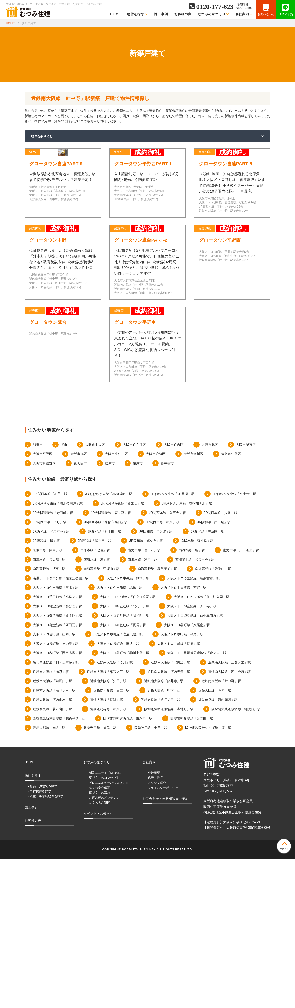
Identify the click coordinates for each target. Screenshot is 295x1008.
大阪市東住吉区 (116, 603)
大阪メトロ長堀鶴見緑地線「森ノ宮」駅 (196, 802)
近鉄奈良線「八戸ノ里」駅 (160, 848)
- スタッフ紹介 (156, 931)
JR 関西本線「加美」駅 (50, 643)
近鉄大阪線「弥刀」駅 (214, 839)
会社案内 (244, 14)
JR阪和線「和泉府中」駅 (51, 680)
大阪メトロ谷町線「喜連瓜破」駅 (118, 783)
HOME (115, 14)
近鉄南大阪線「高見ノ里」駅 (54, 839)
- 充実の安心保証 (98, 936)
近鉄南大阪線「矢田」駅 (108, 830)
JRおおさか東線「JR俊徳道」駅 (109, 643)
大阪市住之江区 (134, 593)
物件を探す (137, 14)
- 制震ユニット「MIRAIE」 (105, 921)
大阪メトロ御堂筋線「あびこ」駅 (57, 755)
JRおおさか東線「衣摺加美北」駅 (187, 652)
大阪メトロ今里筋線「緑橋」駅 (120, 736)
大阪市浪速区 (156, 603)
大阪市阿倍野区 (44, 612)
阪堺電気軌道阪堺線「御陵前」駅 (236, 858)
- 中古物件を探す (39, 940)
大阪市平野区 (42, 603)
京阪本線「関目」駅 (47, 699)
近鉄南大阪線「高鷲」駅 (111, 839)
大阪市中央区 (95, 593)
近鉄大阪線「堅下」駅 (164, 839)
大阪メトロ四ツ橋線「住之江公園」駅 (201, 746)
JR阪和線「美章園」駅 (207, 680)
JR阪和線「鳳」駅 (46, 689)
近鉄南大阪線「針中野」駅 (221, 830)
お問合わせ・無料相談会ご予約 (165, 947)
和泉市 (38, 593)
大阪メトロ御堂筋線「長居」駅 (123, 773)
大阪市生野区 (231, 603)
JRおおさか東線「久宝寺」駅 (234, 643)
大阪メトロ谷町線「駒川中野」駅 (124, 802)
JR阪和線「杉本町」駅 (104, 680)
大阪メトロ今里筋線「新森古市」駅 (193, 727)
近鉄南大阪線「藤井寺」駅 (164, 830)
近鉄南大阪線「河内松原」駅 (229, 820)
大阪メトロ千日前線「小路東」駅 (57, 746)
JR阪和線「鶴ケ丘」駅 (94, 689)
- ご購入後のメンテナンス (105, 946)
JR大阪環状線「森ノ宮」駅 (111, 661)
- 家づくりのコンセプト (103, 926)
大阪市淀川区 (193, 603)
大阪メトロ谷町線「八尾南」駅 (187, 773)
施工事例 (161, 14)
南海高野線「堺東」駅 (49, 717)
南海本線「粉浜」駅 (142, 708)
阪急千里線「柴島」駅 (100, 876)
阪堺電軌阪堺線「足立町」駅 (191, 867)
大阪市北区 (210, 593)
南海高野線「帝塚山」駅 (102, 717)
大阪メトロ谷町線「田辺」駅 (118, 792)
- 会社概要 (153, 921)
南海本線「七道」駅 (95, 699)
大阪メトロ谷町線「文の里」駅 (56, 792)
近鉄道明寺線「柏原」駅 (108, 858)
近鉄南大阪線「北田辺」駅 (170, 811)
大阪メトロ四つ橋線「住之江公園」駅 (128, 746)
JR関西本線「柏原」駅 (162, 671)
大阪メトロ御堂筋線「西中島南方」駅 (195, 764)
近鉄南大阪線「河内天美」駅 (169, 820)
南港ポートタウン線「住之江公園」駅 (60, 727)
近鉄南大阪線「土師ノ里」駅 (229, 811)
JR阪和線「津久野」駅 (156, 680)
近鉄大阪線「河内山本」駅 (52, 848)
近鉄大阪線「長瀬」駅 (106, 848)
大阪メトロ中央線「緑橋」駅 (128, 727)
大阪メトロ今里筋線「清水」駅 (56, 736)
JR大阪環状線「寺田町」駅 (53, 661)
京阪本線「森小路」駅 (197, 689)
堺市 (64, 593)
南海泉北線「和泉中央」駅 (195, 708)
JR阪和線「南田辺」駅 (214, 671)
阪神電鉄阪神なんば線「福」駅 (208, 876)
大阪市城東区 (246, 593)
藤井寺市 (167, 612)
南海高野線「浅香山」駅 (213, 717)
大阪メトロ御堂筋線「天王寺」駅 (191, 755)
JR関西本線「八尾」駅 (220, 661)
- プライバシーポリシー (162, 936)
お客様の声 (183, 14)
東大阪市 (80, 612)
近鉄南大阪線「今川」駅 (115, 811)
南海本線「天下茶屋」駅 (241, 699)
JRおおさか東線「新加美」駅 (122, 652)
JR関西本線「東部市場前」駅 (106, 671)
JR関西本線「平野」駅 (49, 671)
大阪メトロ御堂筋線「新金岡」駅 (57, 764)
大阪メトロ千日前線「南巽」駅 (183, 736)
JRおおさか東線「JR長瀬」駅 (173, 643)
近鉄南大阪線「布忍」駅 (51, 820)
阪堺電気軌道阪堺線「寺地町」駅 (168, 858)
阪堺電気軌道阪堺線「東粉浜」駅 (127, 867)
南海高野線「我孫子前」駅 (157, 717)
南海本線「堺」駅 (192, 699)
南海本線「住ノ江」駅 (144, 699)
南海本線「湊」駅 (97, 708)
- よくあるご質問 (98, 951)
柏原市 (138, 612)
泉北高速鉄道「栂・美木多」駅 (56, 811)
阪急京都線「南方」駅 (49, 876)
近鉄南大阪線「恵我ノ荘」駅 (108, 820)
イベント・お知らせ (98, 962)
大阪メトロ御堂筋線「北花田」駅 (124, 755)
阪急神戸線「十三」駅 (150, 876)
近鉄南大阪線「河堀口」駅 (52, 830)
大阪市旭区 (78, 603)
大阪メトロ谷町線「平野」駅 (182, 783)
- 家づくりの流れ (98, 941)
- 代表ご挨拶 (154, 926)
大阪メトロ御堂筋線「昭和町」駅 (124, 764)
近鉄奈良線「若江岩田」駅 (52, 858)
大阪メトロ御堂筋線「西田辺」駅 (57, 773)
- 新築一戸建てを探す (42, 935)
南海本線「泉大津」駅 (49, 708)
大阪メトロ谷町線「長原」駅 (178, 792)
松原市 (110, 612)
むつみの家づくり (213, 14)
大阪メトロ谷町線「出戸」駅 (54, 783)
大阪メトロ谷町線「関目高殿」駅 (57, 802)
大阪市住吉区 (174, 593)
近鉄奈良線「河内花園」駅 (218, 848)
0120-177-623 (214, 6)
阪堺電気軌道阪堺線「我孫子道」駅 (59, 867)
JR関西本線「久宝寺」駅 (167, 661)
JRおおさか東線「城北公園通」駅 (58, 652)
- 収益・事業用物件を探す (46, 945)
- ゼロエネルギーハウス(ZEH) (107, 931)
